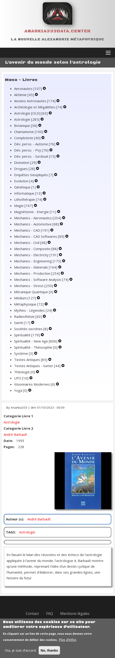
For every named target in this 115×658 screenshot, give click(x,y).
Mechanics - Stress (34, 285)
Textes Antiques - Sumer (37, 365)
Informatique (28, 193)
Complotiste (27, 138)
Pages (9, 446)
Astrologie (27, 119)
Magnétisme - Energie (35, 211)
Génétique (25, 187)
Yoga (21, 390)
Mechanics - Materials (36, 267)
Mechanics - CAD (32, 230)
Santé (22, 322)
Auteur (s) (14, 519)
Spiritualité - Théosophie (36, 347)
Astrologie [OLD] (31, 113)
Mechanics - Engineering (38, 261)
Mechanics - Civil (31, 242)
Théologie (25, 372)
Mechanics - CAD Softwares (39, 236)
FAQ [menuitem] (49, 613)
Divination (26, 162)
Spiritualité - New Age (36, 341)
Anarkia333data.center (57, 31)
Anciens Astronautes (35, 101)
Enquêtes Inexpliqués (34, 174)
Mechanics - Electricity (36, 255)
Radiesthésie (28, 316)
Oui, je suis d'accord (20, 654)
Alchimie (24, 94)
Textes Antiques (31, 359)
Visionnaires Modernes (35, 384)
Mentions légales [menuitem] (75, 613)
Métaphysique (29, 304)
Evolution (24, 181)
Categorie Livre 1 (18, 416)
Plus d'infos (67, 643)
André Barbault (15, 434)
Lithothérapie (28, 199)
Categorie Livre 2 (18, 428)
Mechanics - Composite (36, 248)
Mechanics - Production (37, 273)
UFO (21, 378)
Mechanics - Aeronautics (38, 218)
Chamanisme (29, 131)
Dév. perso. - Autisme (35, 144)
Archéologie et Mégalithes (38, 107)
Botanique (26, 125)
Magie (24, 205)
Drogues (25, 168)
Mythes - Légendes (33, 310)
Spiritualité (27, 335)
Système (24, 353)
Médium (25, 298)
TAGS (10, 532)
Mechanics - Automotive (37, 224)
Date (8, 440)
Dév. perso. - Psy (31, 150)
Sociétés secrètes (31, 328)
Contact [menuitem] (32, 613)
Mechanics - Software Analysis (41, 279)
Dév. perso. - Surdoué (35, 156)
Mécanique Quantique (34, 292)
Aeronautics (28, 88)
